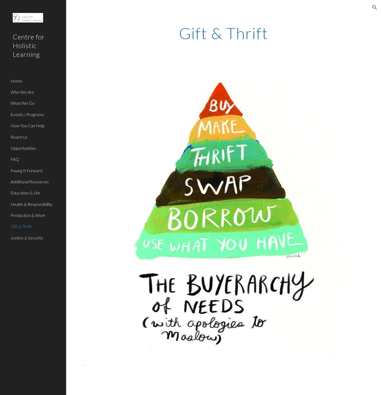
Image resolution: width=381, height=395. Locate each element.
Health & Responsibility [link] (31, 204)
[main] (224, 33)
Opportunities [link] (23, 148)
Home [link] (16, 80)
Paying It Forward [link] (26, 170)
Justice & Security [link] (27, 237)
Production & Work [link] (28, 215)
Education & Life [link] (25, 192)
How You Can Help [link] (28, 125)
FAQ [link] (15, 159)
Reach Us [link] (19, 136)
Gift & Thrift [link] (21, 226)
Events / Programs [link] (27, 114)
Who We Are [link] (22, 91)
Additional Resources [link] (30, 181)
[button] (374, 7)
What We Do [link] (23, 103)
